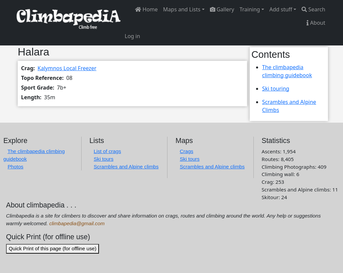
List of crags (107, 151)
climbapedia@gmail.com (77, 223)
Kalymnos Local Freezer (66, 68)
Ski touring (275, 88)
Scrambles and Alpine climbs (126, 166)
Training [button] (249, 9)
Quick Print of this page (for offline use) (52, 248)
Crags (187, 151)
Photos (15, 166)
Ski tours (103, 159)
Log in (132, 36)
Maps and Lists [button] (182, 9)
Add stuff (280, 9)
